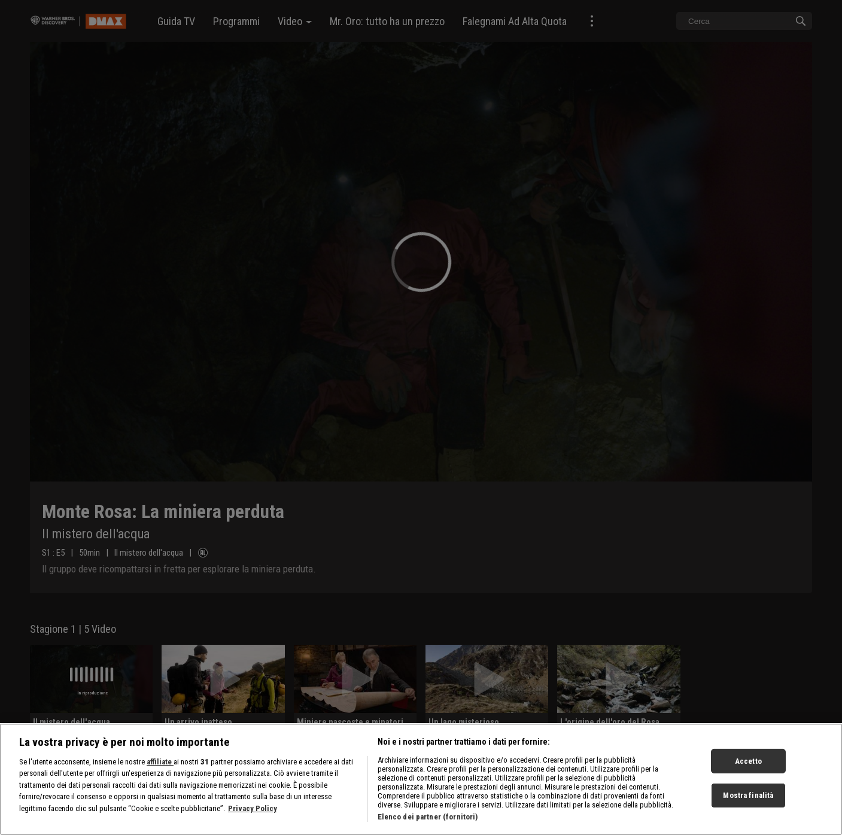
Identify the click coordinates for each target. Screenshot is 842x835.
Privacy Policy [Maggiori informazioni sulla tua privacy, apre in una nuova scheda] (252, 816)
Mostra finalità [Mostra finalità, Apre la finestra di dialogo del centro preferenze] (748, 803)
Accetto (748, 769)
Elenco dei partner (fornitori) (428, 825)
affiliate (160, 770)
